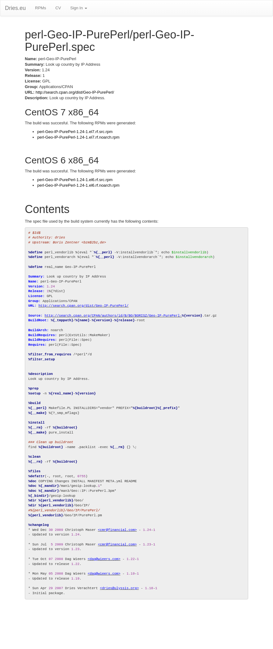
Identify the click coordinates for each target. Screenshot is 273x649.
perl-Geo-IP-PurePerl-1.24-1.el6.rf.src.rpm (75, 179)
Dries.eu (15, 8)
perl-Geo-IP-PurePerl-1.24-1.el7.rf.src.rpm (75, 131)
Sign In (78, 8)
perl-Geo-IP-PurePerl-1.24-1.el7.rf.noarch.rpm (78, 137)
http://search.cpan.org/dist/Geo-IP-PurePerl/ (75, 92)
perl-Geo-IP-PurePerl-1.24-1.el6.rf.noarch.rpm (78, 185)
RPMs (40, 8)
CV (58, 8)
